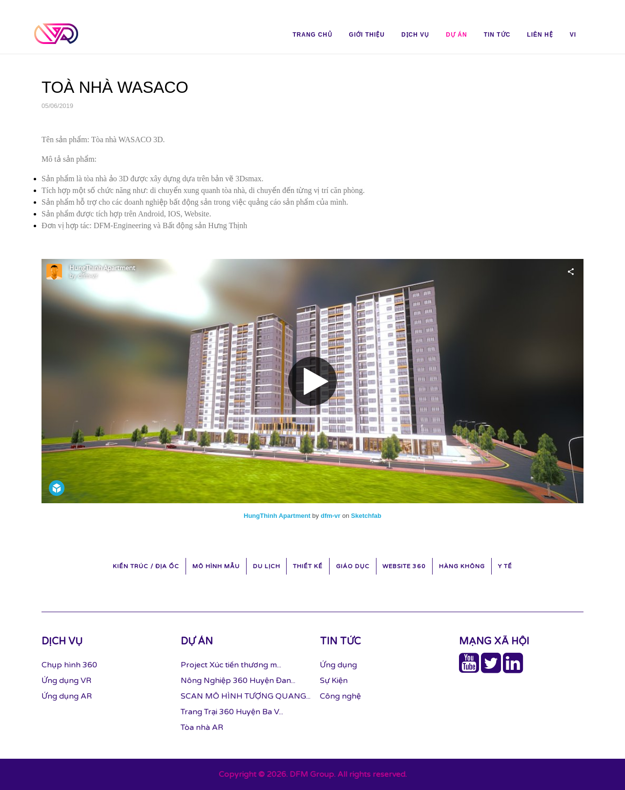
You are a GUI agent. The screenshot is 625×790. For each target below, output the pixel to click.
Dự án (456, 34)
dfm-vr (330, 515)
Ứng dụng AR (67, 696)
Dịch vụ (415, 34)
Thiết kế (308, 566)
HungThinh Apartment (277, 515)
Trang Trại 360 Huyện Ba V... (232, 712)
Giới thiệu (367, 34)
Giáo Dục (353, 566)
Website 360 (404, 566)
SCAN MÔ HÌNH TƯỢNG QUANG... (246, 696)
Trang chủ (312, 34)
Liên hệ (540, 34)
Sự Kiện (334, 680)
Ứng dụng (338, 665)
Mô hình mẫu (216, 566)
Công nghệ (340, 696)
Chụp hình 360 (69, 665)
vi (573, 34)
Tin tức (497, 34)
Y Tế (505, 566)
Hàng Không (462, 566)
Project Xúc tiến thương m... (231, 665)
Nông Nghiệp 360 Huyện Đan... (238, 680)
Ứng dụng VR (66, 680)
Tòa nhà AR (202, 727)
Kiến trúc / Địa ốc (146, 566)
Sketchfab (366, 515)
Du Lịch (266, 566)
